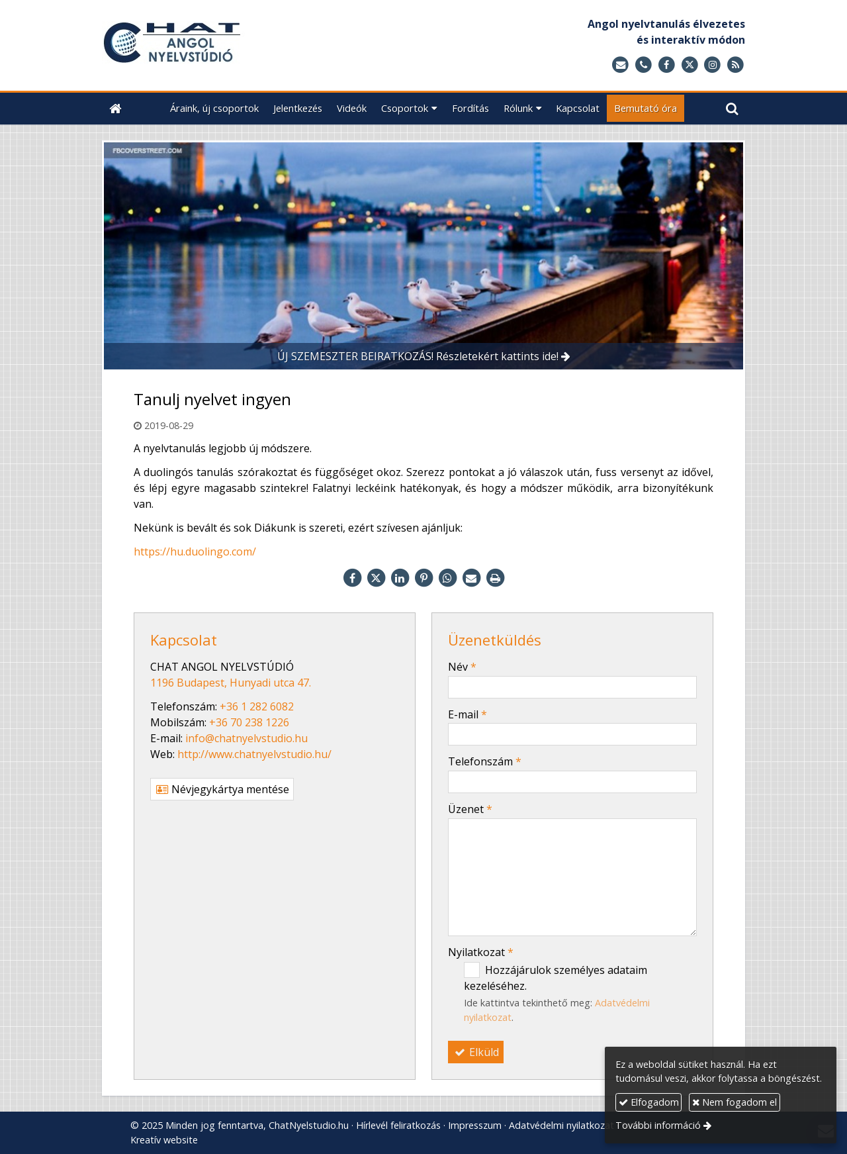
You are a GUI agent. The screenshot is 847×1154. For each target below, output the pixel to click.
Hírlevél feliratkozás (398, 1125)
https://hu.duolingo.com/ (195, 551)
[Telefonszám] (643, 65)
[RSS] (735, 65)
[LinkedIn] (399, 578)
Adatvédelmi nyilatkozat (561, 1125)
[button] (732, 108)
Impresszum (475, 1125)
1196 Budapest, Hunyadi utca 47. (230, 682)
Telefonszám (484, 761)
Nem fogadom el (734, 1102)
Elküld (476, 1052)
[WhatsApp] (447, 578)
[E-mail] (620, 65)
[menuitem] (214, 108)
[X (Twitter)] (689, 65)
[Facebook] (666, 65)
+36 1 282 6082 (257, 706)
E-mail (467, 714)
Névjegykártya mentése (222, 789)
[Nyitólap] (247, 45)
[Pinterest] (423, 578)
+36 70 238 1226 (249, 722)
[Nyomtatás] (495, 578)
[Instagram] (712, 65)
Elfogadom (649, 1102)
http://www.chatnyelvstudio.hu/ (254, 754)
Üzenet (470, 809)
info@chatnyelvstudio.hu (246, 738)
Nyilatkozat (480, 952)
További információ (658, 1125)
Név (462, 666)
